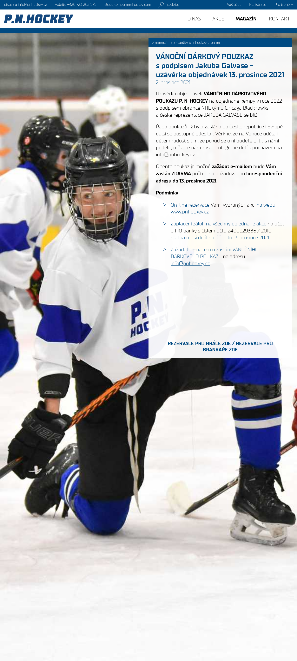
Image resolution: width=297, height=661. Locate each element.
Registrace (257, 4)
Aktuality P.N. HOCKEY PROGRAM (197, 42)
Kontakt (279, 19)
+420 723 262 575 (75, 4)
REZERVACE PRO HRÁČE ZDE (199, 343)
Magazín (162, 42)
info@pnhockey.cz (175, 155)
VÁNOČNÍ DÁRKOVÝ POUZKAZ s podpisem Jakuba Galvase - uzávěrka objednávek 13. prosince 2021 (220, 65)
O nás (194, 19)
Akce (218, 19)
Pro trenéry (284, 4)
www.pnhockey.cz (190, 212)
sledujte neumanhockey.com (128, 4)
